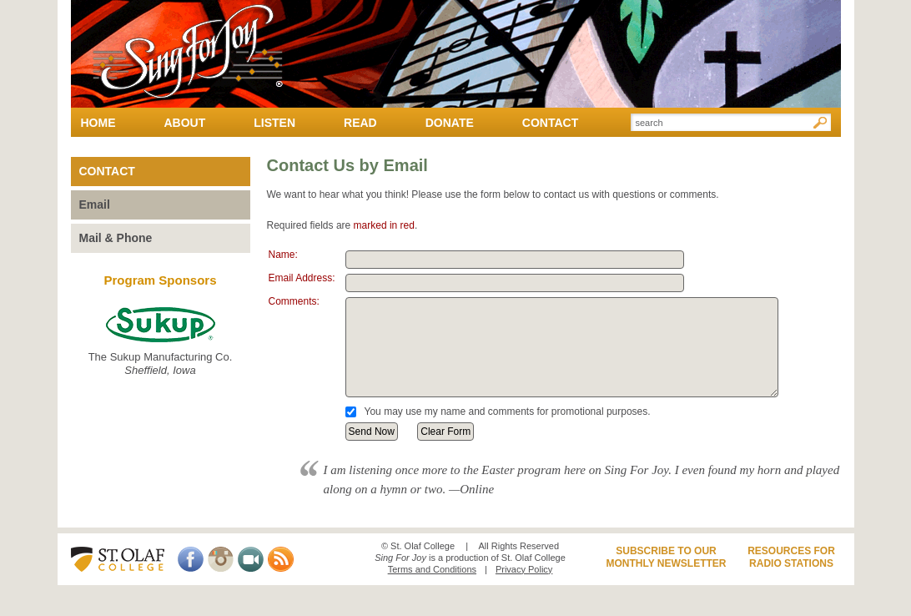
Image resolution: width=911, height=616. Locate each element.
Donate (449, 122)
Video (251, 559)
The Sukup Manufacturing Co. (160, 341)
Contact (550, 122)
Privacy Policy (524, 569)
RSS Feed (281, 559)
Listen (274, 122)
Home (98, 122)
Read (360, 122)
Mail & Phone (116, 238)
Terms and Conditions (432, 569)
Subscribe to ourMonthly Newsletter (666, 557)
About (185, 122)
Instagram (221, 559)
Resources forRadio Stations (791, 557)
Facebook (191, 559)
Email (94, 204)
